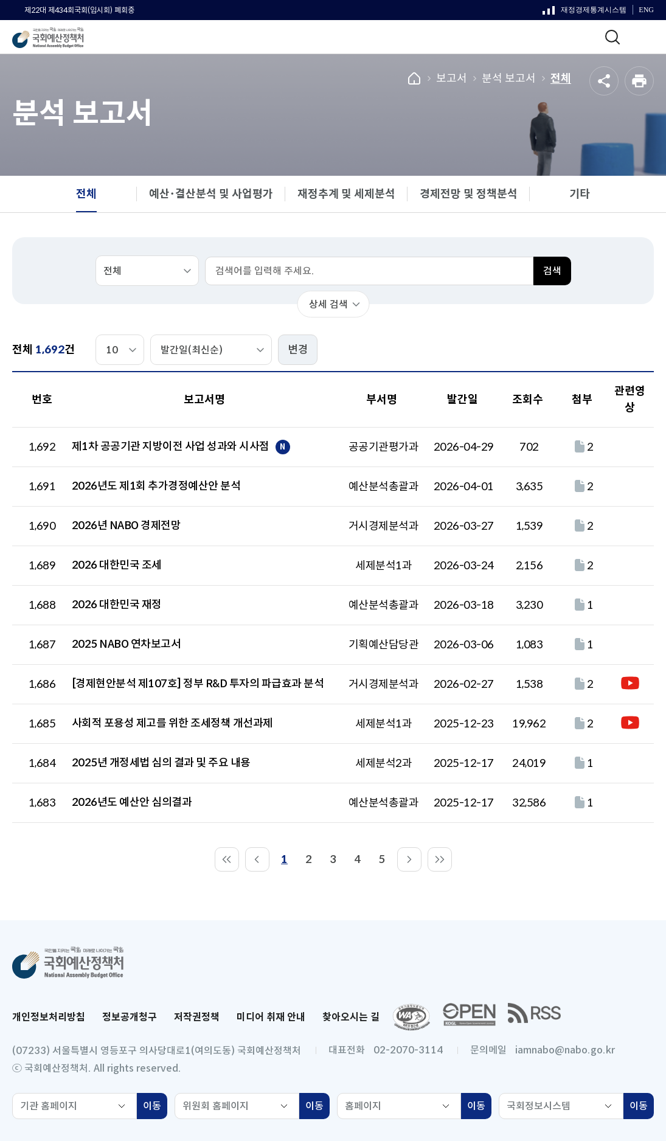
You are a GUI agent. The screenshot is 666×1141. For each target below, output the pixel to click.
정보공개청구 (129, 1017)
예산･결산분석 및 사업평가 (211, 194)
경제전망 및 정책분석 (469, 194)
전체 (560, 78)
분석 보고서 (509, 78)
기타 (579, 194)
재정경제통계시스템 (584, 12)
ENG (646, 10)
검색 (552, 271)
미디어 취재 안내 (271, 1017)
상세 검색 (328, 304)
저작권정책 (197, 1017)
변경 (298, 349)
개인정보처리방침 (48, 1017)
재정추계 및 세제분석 (346, 194)
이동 (155, 1107)
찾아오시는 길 (351, 1017)
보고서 (451, 78)
